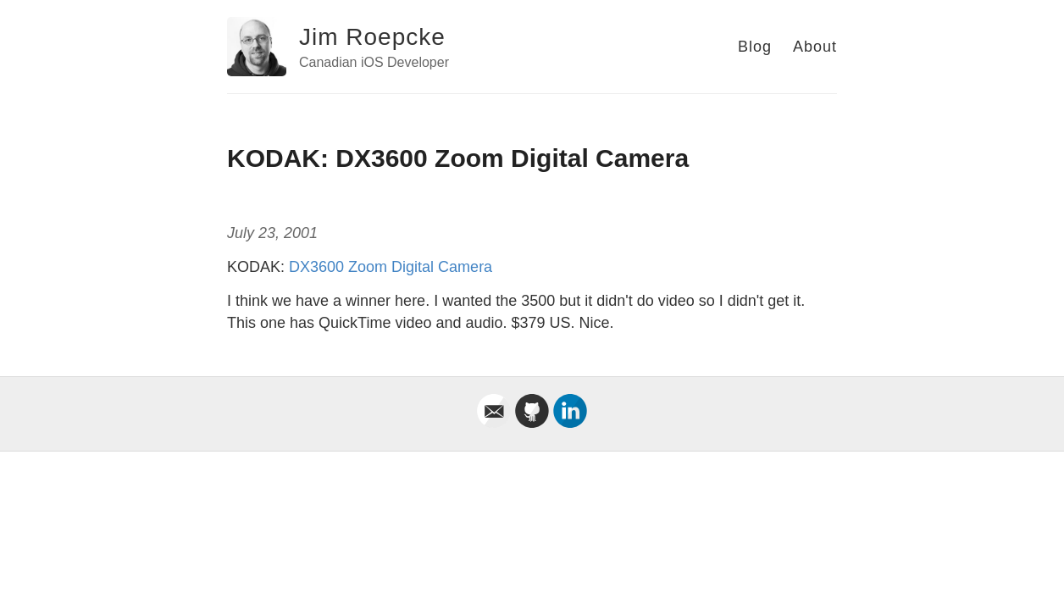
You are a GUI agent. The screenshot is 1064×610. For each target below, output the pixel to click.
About (815, 46)
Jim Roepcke (372, 37)
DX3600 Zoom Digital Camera (390, 266)
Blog (755, 46)
